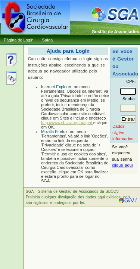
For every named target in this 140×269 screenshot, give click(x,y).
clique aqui (122, 165)
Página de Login (19, 40)
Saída (47, 40)
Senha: (129, 98)
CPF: (131, 81)
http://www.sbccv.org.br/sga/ (67, 122)
